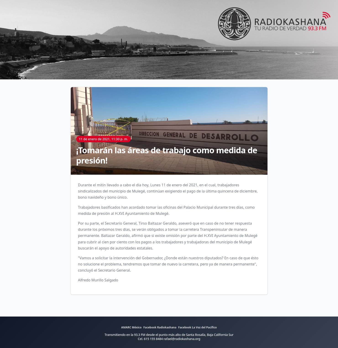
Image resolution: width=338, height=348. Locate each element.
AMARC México (131, 327)
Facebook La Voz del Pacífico (197, 327)
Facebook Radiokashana (159, 327)
